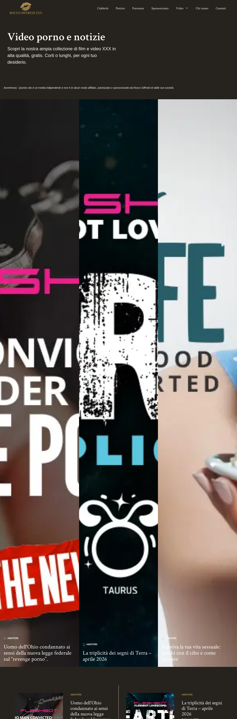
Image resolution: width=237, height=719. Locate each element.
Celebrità (102, 8)
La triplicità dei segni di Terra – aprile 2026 (117, 636)
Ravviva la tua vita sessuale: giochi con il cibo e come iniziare (191, 633)
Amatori (12, 618)
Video (184, 8)
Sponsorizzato (159, 8)
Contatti (221, 8)
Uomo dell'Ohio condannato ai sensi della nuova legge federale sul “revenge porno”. (37, 633)
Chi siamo (202, 8)
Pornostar (138, 8)
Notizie (120, 8)
